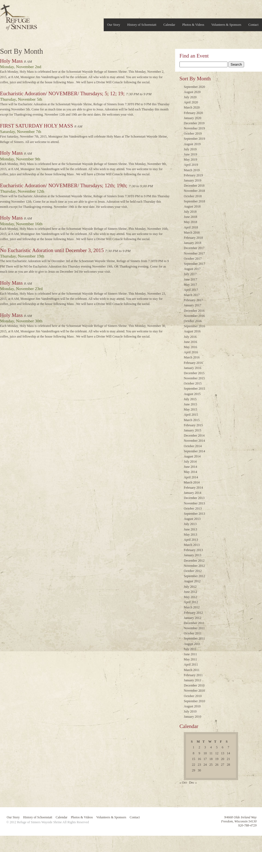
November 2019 (194, 128)
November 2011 (194, 628)
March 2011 (192, 670)
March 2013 (192, 545)
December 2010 (194, 685)
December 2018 (194, 185)
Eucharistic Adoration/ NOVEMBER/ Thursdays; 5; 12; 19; (62, 93)
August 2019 (192, 144)
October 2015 (193, 383)
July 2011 (190, 649)
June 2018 (190, 217)
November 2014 (194, 441)
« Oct (183, 782)
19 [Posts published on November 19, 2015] (216, 759)
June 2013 (190, 529)
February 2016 (193, 363)
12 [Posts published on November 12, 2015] (216, 753)
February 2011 (193, 675)
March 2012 (192, 607)
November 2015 (194, 378)
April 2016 (191, 352)
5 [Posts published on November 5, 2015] (216, 747)
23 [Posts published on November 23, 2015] (199, 765)
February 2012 (193, 613)
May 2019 (190, 159)
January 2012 (192, 618)
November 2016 (194, 316)
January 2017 (192, 305)
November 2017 (194, 253)
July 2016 (190, 337)
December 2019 (194, 123)
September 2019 (194, 139)
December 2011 (194, 623)
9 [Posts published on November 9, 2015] (199, 753)
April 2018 (191, 227)
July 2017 (190, 274)
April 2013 (191, 540)
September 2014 (194, 451)
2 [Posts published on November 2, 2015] (199, 747)
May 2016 (190, 347)
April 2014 (191, 477)
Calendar (169, 25)
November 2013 (194, 503)
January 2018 (192, 243)
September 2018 (194, 201)
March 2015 (192, 420)
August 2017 (192, 269)
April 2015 (191, 415)
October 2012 (193, 571)
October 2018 (193, 196)
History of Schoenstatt (141, 25)
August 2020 (192, 92)
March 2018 (192, 232)
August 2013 (192, 519)
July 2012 (190, 587)
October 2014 (193, 446)
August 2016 (192, 331)
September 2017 (194, 264)
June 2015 (190, 404)
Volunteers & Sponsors (226, 25)
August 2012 (192, 581)
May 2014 (190, 472)
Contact (253, 25)
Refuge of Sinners (18, 15)
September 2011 (194, 638)
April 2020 (191, 102)
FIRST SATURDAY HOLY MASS (36, 126)
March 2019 (192, 170)
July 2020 (190, 97)
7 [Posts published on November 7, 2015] (228, 747)
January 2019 (192, 180)
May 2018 (190, 222)
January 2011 (192, 680)
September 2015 (194, 388)
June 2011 (190, 654)
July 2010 (190, 711)
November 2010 (194, 690)
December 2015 (194, 373)
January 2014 (192, 493)
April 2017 (191, 290)
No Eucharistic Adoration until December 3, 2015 (52, 250)
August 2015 (192, 394)
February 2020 (193, 113)
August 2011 (192, 644)
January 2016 (192, 368)
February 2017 (193, 300)
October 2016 (193, 321)
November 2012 (194, 566)
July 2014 (190, 461)
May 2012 (190, 597)
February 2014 (193, 487)
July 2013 (190, 524)
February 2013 (193, 550)
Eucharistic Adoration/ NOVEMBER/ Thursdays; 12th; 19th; (63, 185)
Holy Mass (11, 61)
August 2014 (192, 456)
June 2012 (190, 592)
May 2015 (190, 409)
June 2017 (190, 279)
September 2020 (194, 87)
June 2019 (190, 154)
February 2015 (193, 425)
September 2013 (194, 514)
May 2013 (190, 534)
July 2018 (190, 212)
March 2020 (192, 107)
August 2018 (192, 206)
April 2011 (191, 664)
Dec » (193, 782)
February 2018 (193, 238)
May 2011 (190, 659)
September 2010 (194, 701)
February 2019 (193, 175)
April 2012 (191, 602)
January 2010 (192, 717)
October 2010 (193, 696)
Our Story (113, 25)
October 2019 (193, 133)
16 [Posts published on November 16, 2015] (199, 759)
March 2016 (192, 357)
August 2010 (192, 706)
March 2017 (192, 295)
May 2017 (190, 285)
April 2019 (191, 165)
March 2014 (192, 482)
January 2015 (192, 430)
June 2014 (190, 467)
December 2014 (194, 435)
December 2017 (194, 248)
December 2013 (194, 498)
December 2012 (194, 560)
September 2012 (194, 576)
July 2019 (190, 149)
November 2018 (194, 191)
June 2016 (190, 342)
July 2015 (190, 399)
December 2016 (194, 311)
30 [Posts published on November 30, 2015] (199, 770)
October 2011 (192, 633)
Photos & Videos (193, 25)
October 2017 (193, 258)
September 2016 (194, 326)
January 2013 (192, 555)
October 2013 (193, 508)
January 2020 (192, 118)
